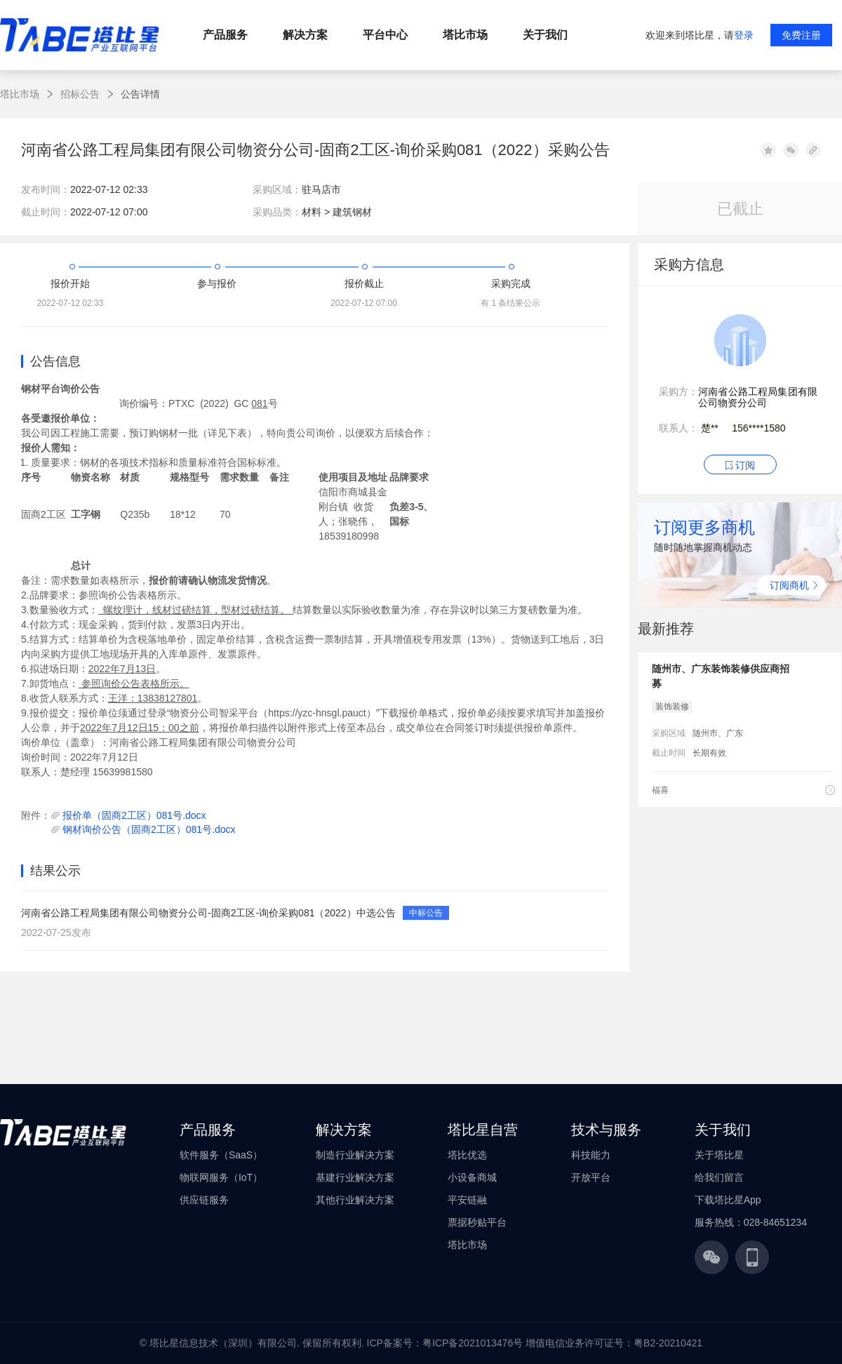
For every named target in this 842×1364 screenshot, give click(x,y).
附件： (36, 815)
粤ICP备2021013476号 (472, 1343)
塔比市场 (19, 94)
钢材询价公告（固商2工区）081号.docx (149, 829)
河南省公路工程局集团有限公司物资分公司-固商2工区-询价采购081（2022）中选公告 (208, 912)
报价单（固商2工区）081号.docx (134, 815)
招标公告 (80, 94)
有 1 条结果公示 (510, 303)
